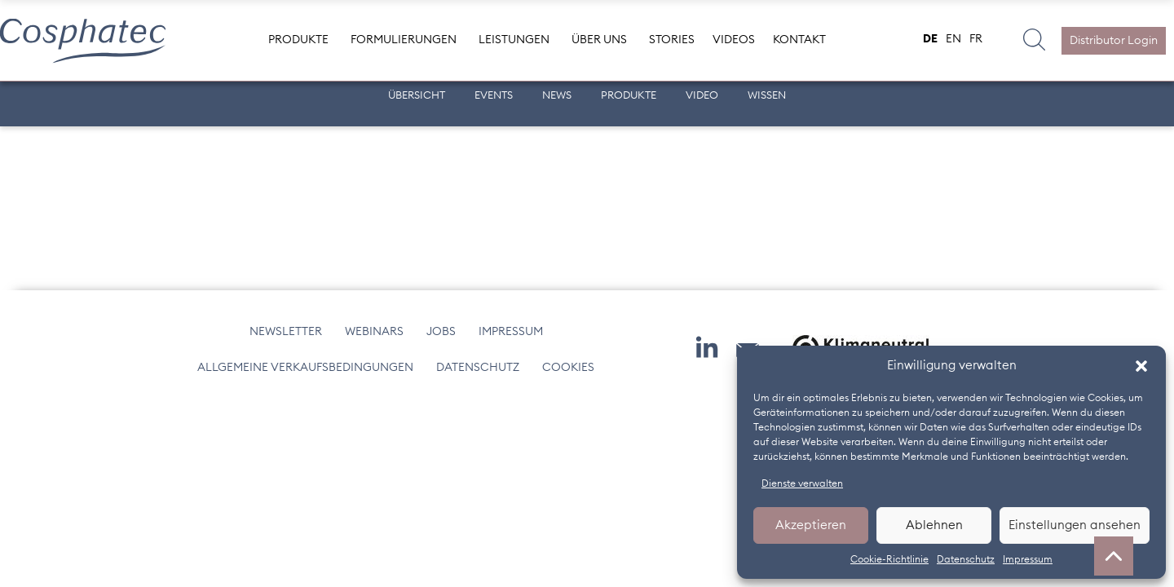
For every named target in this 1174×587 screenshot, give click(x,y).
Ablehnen (934, 525)
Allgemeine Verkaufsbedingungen (305, 367)
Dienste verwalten (802, 483)
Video (702, 95)
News (557, 95)
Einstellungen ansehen (1074, 525)
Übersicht (416, 95)
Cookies (568, 367)
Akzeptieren (810, 525)
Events (493, 95)
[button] (1141, 366)
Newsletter (285, 332)
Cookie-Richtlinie (889, 559)
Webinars (374, 332)
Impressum (1028, 559)
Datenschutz (966, 559)
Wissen (767, 95)
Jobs (441, 332)
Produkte (628, 95)
